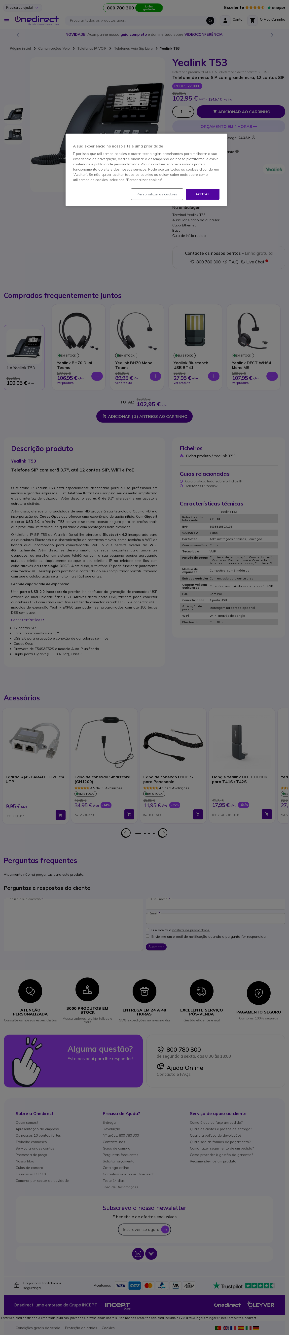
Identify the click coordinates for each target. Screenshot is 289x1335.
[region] (146, 170)
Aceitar (203, 194)
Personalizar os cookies (157, 194)
